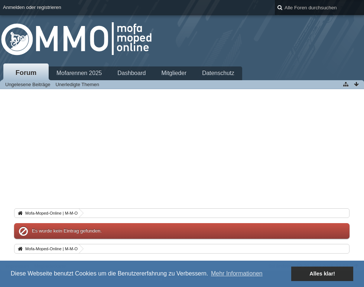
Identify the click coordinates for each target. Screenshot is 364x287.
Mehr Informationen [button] (237, 273)
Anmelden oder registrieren (32, 7)
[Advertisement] (182, 145)
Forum (26, 72)
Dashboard (131, 73)
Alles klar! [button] (322, 274)
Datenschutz (218, 73)
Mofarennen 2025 (79, 73)
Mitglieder (174, 73)
